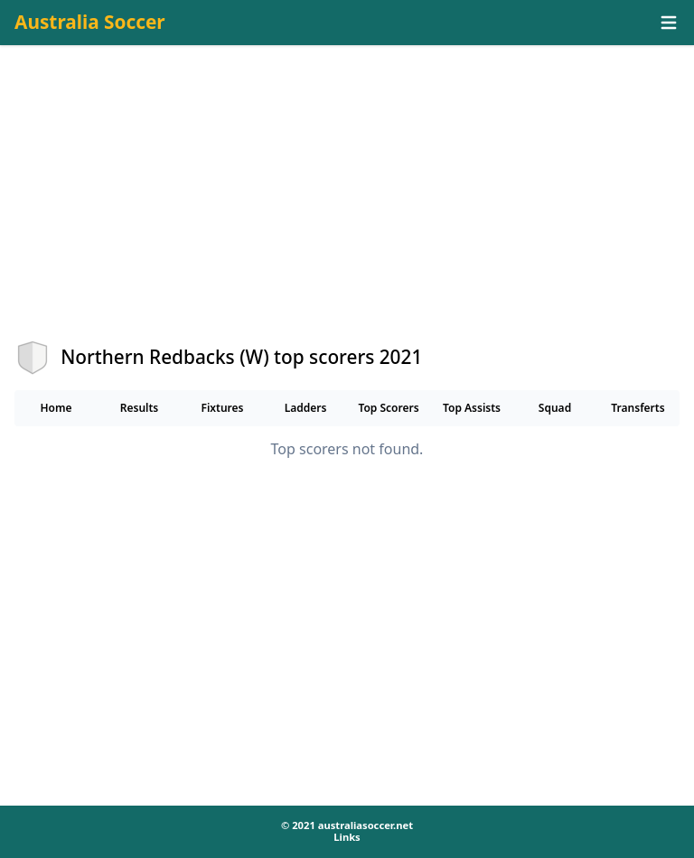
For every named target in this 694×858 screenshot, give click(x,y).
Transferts (637, 407)
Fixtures (222, 407)
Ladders (306, 407)
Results (139, 407)
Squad (555, 407)
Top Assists (472, 407)
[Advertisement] (347, 208)
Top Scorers (388, 407)
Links (346, 837)
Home (55, 407)
